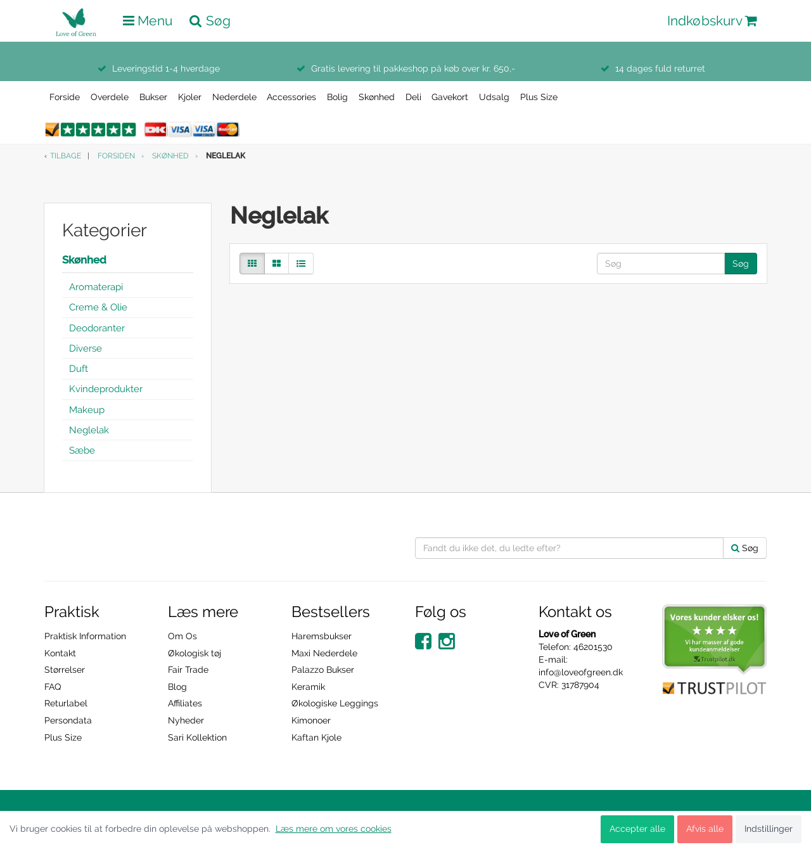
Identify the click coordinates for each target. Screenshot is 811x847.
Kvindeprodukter (106, 389)
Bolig (337, 97)
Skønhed (377, 97)
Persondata (68, 720)
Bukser (153, 97)
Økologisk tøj (194, 653)
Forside (64, 97)
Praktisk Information (85, 636)
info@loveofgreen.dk (581, 672)
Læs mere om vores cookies (334, 829)
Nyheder (186, 720)
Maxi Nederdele (324, 653)
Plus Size (539, 97)
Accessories (291, 97)
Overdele (110, 97)
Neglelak (89, 430)
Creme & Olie (98, 307)
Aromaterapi (96, 287)
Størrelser (64, 670)
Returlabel (65, 703)
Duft (78, 368)
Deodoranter (97, 328)
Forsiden (116, 155)
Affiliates (185, 703)
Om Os (182, 636)
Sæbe (82, 450)
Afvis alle (705, 829)
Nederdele (234, 97)
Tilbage (65, 155)
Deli (413, 97)
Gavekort (449, 97)
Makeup (87, 410)
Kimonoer (311, 720)
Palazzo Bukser (322, 670)
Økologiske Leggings (334, 703)
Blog (177, 687)
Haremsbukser (321, 636)
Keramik (308, 687)
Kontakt (60, 653)
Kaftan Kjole (316, 737)
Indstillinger (768, 829)
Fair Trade (188, 670)
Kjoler (189, 97)
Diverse (85, 348)
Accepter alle (637, 829)
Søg (740, 263)
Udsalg (494, 97)
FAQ (52, 687)
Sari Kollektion (197, 737)
